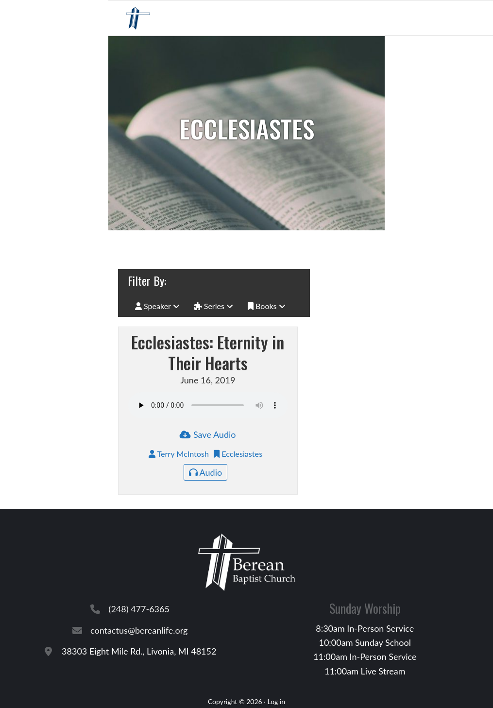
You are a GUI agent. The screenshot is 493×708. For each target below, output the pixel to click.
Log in (276, 701)
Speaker (157, 306)
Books (267, 306)
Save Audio (208, 434)
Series (213, 306)
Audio (205, 472)
